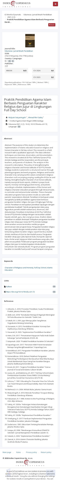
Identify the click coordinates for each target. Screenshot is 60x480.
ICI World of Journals (13, 14)
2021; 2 (11, 17)
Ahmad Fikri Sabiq (35, 117)
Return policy (46, 452)
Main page (7, 452)
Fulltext (9, 286)
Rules (18, 452)
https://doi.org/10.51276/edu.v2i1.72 (20, 292)
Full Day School (40, 267)
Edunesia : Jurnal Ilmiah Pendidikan (38, 14)
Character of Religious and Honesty (19, 267)
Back (52, 24)
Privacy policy (31, 452)
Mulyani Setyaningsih (17, 117)
